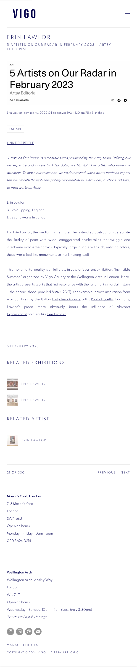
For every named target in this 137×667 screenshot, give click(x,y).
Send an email (28, 631)
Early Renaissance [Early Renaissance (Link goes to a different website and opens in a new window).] (66, 299)
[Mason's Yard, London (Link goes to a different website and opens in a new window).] (24, 496)
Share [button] (16, 129)
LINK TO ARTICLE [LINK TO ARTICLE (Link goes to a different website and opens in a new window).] (20, 143)
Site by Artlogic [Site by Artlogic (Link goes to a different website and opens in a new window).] (65, 652)
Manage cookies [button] (22, 645)
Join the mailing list (38, 631)
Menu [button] (126, 13)
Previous (106, 472)
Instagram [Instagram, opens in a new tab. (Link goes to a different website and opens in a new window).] (10, 631)
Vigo (30, 14)
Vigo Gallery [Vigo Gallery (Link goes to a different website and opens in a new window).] (55, 277)
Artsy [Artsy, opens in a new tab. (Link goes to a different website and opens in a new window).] (19, 631)
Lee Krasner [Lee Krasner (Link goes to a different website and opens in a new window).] (56, 314)
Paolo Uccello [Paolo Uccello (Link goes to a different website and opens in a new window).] (102, 299)
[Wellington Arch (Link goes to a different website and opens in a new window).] (19, 572)
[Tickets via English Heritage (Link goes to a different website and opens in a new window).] (27, 617)
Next (125, 472)
